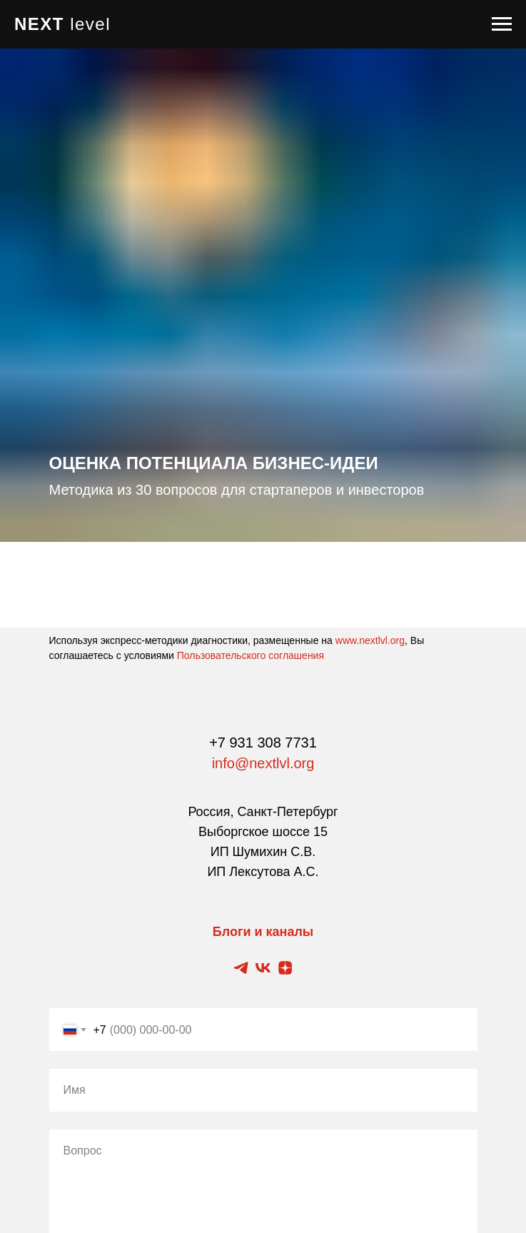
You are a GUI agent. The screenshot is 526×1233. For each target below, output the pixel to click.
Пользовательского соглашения (250, 655)
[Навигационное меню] (502, 24)
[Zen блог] (285, 968)
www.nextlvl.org (370, 640)
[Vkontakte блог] (263, 968)
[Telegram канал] (241, 968)
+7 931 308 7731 (263, 742)
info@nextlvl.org (263, 763)
